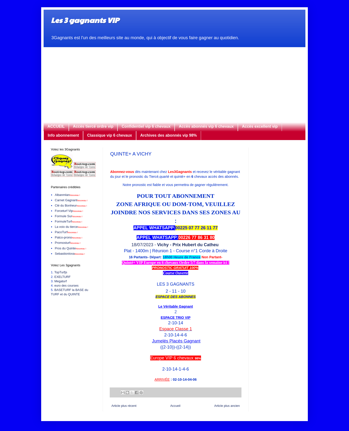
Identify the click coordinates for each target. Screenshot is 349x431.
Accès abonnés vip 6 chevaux (206, 126)
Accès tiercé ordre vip (93, 126)
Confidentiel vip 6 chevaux (146, 126)
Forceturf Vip (69, 211)
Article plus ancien (227, 406)
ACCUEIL (56, 126)
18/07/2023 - (176, 244)
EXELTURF (62, 277)
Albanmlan (67, 195)
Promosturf (67, 243)
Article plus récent (123, 406)
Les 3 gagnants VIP (85, 20)
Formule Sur (68, 216)
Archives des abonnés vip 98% (168, 135)
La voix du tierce (71, 227)
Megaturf (60, 281)
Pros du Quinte (70, 248)
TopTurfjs (60, 272)
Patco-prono (68, 237)
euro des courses (66, 285)
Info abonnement (63, 135)
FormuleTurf (68, 221)
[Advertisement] (174, 81)
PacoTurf (66, 232)
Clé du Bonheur (71, 205)
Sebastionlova (70, 253)
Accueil (175, 406)
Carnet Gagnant (71, 200)
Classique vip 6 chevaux (109, 135)
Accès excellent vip (260, 126)
